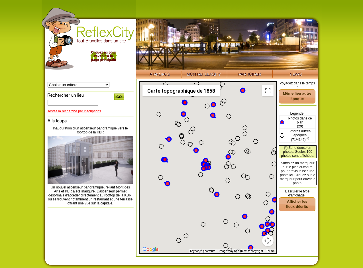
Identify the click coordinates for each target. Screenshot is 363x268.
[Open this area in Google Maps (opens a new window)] (150, 249)
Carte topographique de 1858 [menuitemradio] (181, 91)
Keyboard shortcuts (202, 251)
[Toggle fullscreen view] (268, 90)
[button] (242, 90)
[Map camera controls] (268, 240)
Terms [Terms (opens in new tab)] (270, 251)
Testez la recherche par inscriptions (74, 111)
